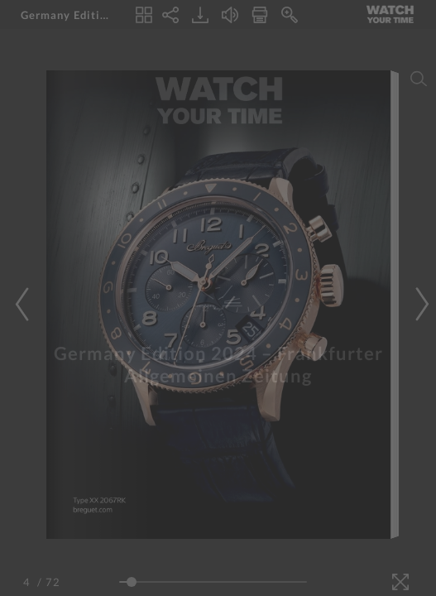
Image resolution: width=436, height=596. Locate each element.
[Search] (418, 78)
